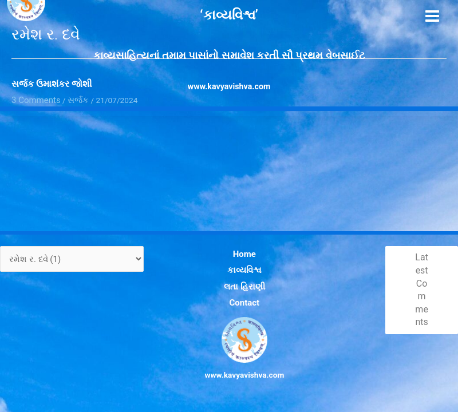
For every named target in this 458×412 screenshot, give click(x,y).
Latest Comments (418, 296)
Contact (236, 304)
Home (236, 265)
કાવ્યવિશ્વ (235, 278)
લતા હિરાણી (235, 291)
